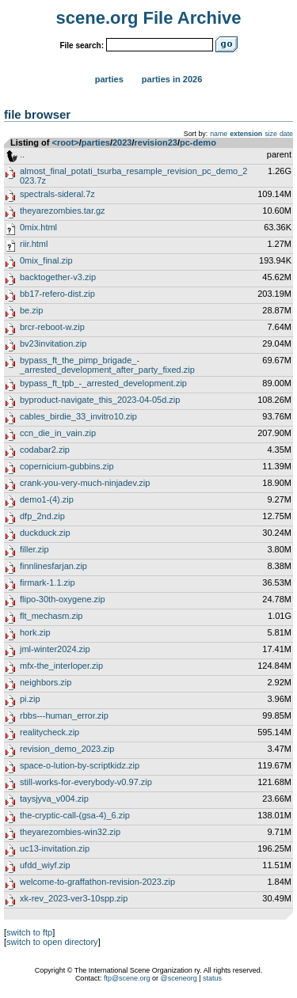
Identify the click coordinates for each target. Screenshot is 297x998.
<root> (65, 142)
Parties (109, 79)
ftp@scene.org (127, 978)
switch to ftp (29, 932)
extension (246, 134)
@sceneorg (179, 978)
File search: (81, 45)
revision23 (156, 142)
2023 (121, 142)
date (286, 134)
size (271, 134)
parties (96, 142)
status (212, 978)
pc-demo (198, 142)
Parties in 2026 (172, 79)
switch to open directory (52, 942)
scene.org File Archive (149, 18)
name (218, 134)
